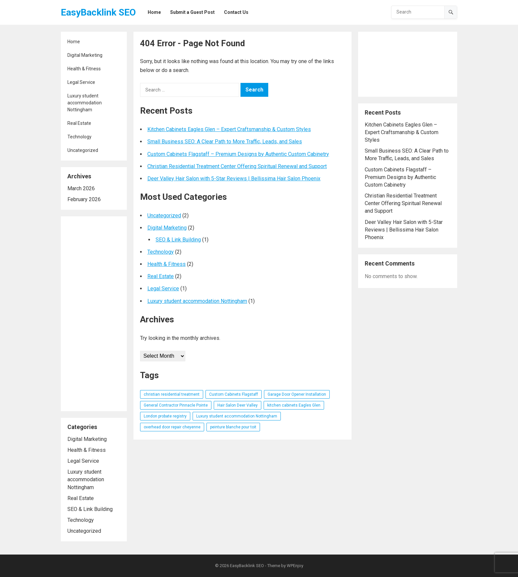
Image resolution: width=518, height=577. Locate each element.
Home (73, 41)
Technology (79, 136)
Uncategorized (82, 150)
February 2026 (84, 199)
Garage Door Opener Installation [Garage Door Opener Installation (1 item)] (297, 394)
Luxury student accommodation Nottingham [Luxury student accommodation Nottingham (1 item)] (236, 416)
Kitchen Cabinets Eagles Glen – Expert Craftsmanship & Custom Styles (229, 129)
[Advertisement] (93, 314)
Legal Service (81, 82)
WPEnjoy (295, 565)
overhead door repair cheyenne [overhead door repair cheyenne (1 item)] (172, 427)
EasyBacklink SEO (98, 12)
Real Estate (79, 123)
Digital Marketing (84, 55)
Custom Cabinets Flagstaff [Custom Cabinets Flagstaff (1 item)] (233, 394)
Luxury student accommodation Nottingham (84, 102)
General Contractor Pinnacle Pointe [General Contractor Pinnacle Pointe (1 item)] (176, 405)
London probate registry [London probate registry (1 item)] (165, 416)
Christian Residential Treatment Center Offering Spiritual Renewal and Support (237, 166)
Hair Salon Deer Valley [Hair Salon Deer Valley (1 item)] (237, 405)
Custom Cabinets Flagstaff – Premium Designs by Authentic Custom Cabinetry (238, 154)
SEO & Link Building (90, 509)
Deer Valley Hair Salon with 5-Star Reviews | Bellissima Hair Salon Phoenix (233, 178)
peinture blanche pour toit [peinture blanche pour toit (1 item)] (233, 427)
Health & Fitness (84, 68)
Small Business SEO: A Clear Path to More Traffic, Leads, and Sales (224, 141)
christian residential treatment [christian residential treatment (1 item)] (172, 394)
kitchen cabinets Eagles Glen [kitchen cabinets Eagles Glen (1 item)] (293, 405)
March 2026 (81, 188)
